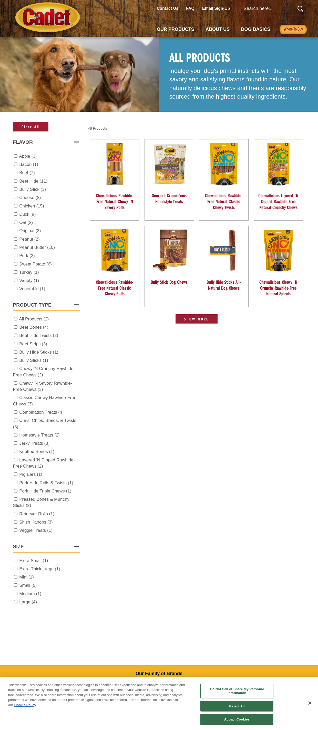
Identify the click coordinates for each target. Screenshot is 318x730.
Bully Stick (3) (32, 189)
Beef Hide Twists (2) (38, 335)
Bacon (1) (28, 164)
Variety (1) (29, 280)
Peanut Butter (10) (37, 247)
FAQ (190, 8)
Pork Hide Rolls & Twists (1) (46, 482)
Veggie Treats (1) (35, 530)
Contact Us (167, 8)
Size (18, 546)
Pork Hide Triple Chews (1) (45, 491)
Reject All (237, 706)
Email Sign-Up (216, 8)
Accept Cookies (237, 719)
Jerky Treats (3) (34, 443)
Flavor (23, 142)
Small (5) (28, 585)
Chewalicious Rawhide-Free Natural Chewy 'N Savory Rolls (114, 201)
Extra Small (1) (33, 560)
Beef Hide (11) (33, 181)
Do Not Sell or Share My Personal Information (237, 691)
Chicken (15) (31, 206)
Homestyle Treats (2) (39, 435)
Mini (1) (26, 577)
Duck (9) (27, 214)
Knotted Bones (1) (36, 451)
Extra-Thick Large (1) (39, 568)
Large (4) (28, 602)
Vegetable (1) (32, 288)
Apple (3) (28, 156)
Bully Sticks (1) (33, 360)
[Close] (309, 703)
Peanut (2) (29, 239)
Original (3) (30, 230)
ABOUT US (218, 29)
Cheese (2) (30, 197)
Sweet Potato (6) (35, 264)
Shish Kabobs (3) (36, 522)
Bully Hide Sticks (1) (38, 352)
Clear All (31, 126)
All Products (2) (34, 319)
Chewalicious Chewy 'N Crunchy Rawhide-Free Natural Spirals (278, 288)
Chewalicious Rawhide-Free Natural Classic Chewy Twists (223, 201)
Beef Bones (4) (33, 327)
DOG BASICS (255, 29)
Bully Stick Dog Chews (169, 282)
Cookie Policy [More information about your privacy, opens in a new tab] (25, 705)
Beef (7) (27, 172)
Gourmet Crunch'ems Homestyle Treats (169, 198)
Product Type (32, 305)
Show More (196, 318)
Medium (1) (30, 593)
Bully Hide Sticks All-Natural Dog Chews (224, 285)
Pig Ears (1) (30, 474)
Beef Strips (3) (33, 344)
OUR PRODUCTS (175, 29)
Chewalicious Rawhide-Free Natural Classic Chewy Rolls (114, 288)
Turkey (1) (29, 272)
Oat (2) (26, 222)
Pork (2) (27, 255)
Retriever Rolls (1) (36, 513)
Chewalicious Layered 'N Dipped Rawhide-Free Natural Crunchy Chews (278, 201)
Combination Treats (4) (41, 412)
